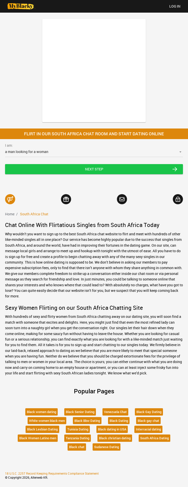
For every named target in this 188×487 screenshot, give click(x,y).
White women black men (47, 420)
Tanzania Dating (77, 438)
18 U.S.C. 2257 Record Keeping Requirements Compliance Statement (52, 473)
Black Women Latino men (37, 438)
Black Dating (119, 420)
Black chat (77, 447)
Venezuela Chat (115, 411)
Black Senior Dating (80, 411)
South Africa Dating (154, 438)
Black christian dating (115, 438)
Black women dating (41, 411)
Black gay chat (148, 420)
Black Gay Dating (148, 411)
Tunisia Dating (77, 429)
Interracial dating (148, 429)
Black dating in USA (112, 429)
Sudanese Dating (106, 447)
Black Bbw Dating (87, 420)
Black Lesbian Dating (42, 429)
